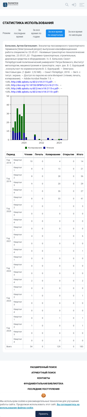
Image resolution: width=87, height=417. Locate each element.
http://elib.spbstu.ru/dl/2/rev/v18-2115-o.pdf (34, 88)
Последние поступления (43, 389)
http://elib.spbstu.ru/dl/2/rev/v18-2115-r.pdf (34, 91)
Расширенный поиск (43, 367)
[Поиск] (67, 4)
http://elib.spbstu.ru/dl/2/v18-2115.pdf (31, 82)
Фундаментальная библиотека (43, 383)
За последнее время (19, 33)
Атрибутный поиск (43, 372)
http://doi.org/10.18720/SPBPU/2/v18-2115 (34, 85)
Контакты (43, 378)
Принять (43, 414)
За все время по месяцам (75, 33)
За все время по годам (36, 33)
